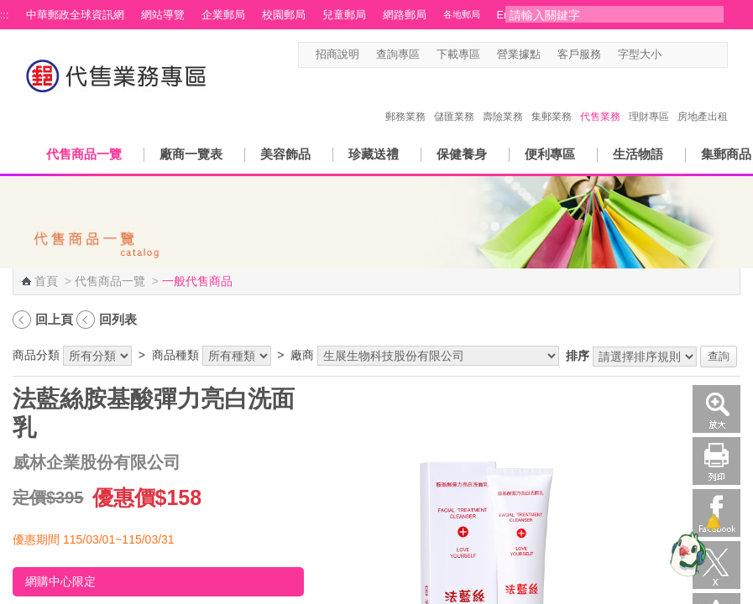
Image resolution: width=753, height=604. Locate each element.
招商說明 (337, 54)
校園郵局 (284, 15)
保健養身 (462, 154)
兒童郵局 (344, 15)
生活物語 (638, 154)
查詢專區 (398, 54)
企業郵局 (223, 15)
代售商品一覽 (84, 154)
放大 (716, 409)
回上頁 (54, 319)
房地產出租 (702, 99)
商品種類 (175, 355)
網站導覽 (163, 15)
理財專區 (649, 99)
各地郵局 (461, 14)
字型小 (672, 55)
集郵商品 (726, 154)
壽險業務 (503, 99)
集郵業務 (551, 99)
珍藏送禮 (373, 154)
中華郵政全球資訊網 (75, 15)
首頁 (46, 281)
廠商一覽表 (190, 154)
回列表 (118, 319)
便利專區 (550, 154)
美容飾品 (285, 154)
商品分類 (36, 355)
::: (4, 15)
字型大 (704, 55)
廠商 (302, 355)
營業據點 (519, 54)
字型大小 (639, 54)
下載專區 (458, 54)
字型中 (688, 55)
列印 (716, 461)
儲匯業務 (454, 99)
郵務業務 (405, 99)
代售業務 (600, 99)
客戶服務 (579, 54)
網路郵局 (404, 15)
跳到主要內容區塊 (8, 8)
